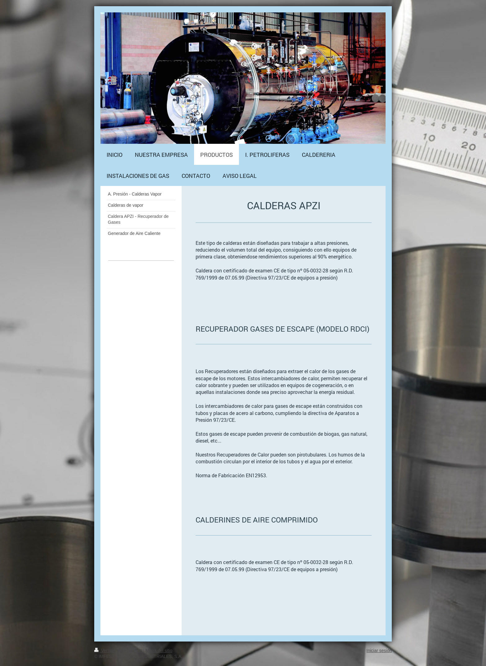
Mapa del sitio (159, 650)
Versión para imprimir (118, 650)
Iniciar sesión (379, 650)
